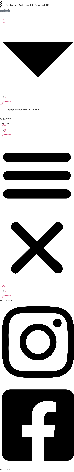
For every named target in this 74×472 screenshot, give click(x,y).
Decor (5, 96)
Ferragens (6, 98)
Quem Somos (4, 125)
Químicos (6, 100)
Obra (5, 97)
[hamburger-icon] (1, 18)
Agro (5, 95)
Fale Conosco (4, 103)
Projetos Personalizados (6, 101)
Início (3, 19)
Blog (3, 102)
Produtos (3, 126)
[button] (37, 211)
